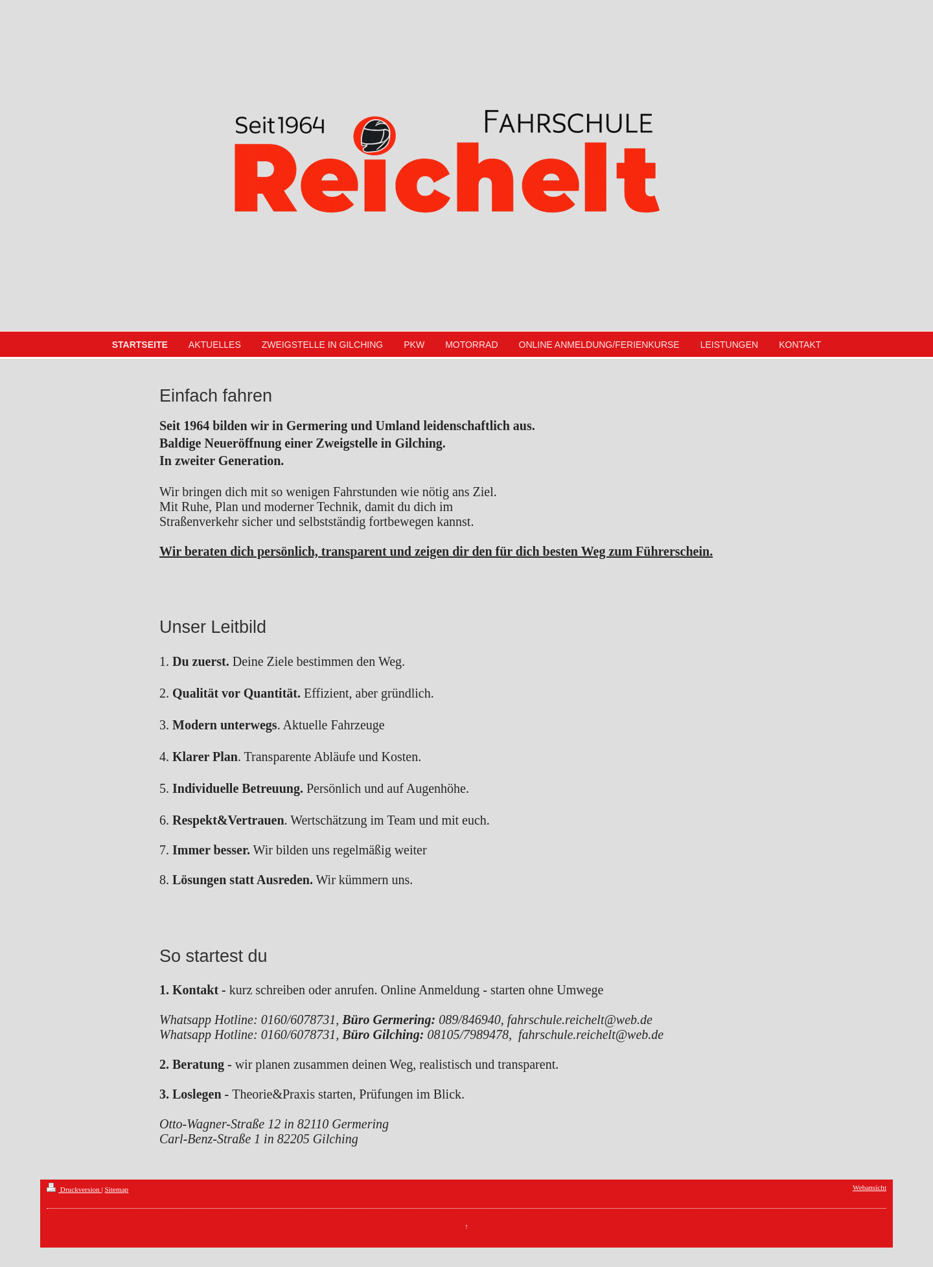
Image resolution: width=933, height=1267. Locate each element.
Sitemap (117, 1189)
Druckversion (74, 1189)
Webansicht (869, 1187)
